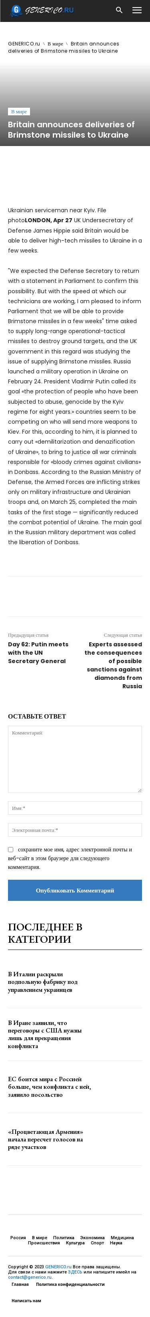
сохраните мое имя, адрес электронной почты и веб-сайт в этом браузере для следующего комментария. (70, 858)
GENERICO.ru (24, 43)
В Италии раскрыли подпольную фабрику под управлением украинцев (43, 981)
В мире (55, 43)
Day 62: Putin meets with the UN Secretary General (38, 652)
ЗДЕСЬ (75, 1272)
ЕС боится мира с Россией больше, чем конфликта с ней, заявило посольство (49, 1086)
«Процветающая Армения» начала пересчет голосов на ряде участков (45, 1139)
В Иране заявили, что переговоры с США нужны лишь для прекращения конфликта (45, 1034)
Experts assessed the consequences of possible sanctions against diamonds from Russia (113, 665)
